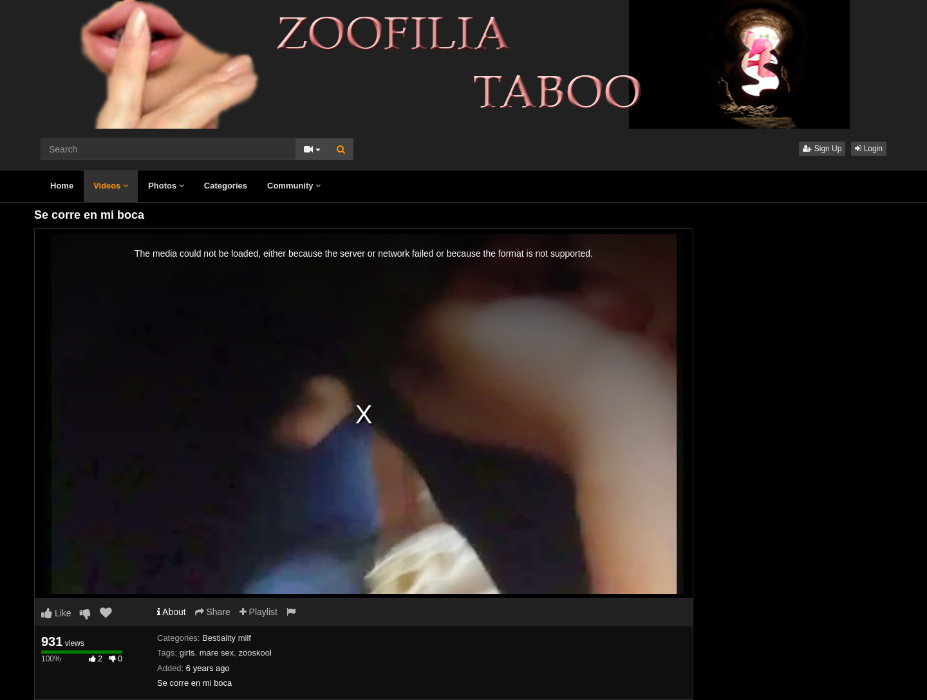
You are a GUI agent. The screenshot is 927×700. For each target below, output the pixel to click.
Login (869, 148)
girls (187, 653)
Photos (166, 185)
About (171, 612)
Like (56, 613)
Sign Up (822, 148)
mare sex (217, 653)
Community (294, 185)
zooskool (254, 653)
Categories (225, 185)
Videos (110, 185)
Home (61, 185)
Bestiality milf (226, 638)
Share (212, 612)
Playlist (258, 612)
